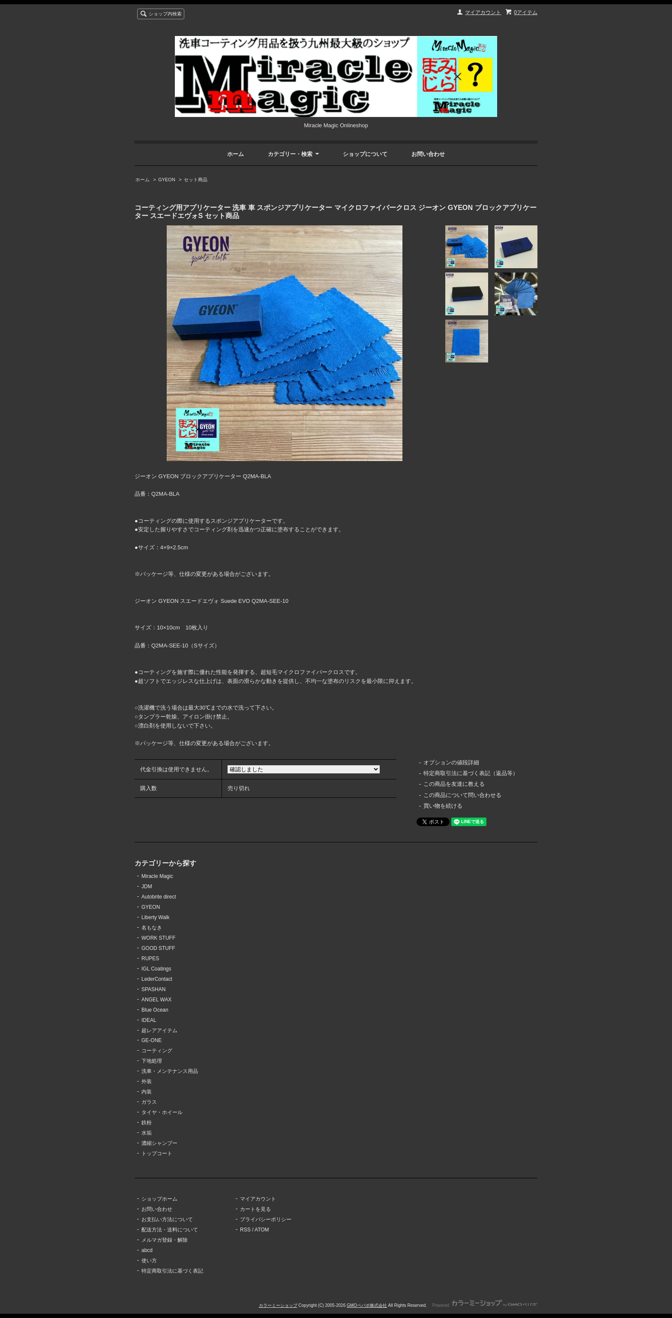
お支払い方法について (167, 1219)
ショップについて (365, 154)
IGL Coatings (156, 969)
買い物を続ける (442, 806)
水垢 (146, 1133)
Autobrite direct (158, 897)
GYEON (166, 179)
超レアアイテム (159, 1030)
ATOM (262, 1230)
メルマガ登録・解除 (164, 1240)
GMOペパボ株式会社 (367, 1305)
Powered (484, 1305)
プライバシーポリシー (265, 1219)
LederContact (156, 979)
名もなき (151, 928)
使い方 (149, 1261)
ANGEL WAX (156, 1000)
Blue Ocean (154, 1010)
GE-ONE (151, 1040)
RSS (245, 1230)
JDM (146, 887)
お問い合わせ (428, 154)
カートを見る (255, 1209)
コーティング (156, 1051)
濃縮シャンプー (159, 1143)
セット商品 (195, 179)
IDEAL (148, 1020)
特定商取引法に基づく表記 (172, 1271)
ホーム (235, 154)
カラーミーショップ (278, 1305)
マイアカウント (483, 12)
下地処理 (151, 1061)
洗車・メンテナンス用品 (169, 1071)
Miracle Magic (157, 876)
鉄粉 (146, 1123)
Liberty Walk (155, 917)
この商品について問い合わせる (462, 795)
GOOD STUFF (158, 948)
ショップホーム (159, 1199)
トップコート (156, 1153)
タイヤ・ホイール (162, 1112)
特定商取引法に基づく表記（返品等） (470, 773)
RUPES (150, 959)
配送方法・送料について (169, 1230)
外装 (146, 1081)
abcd (147, 1250)
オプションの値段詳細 (451, 762)
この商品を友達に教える (454, 784)
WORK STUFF (158, 938)
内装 (146, 1092)
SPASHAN (153, 989)
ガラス (149, 1102)
